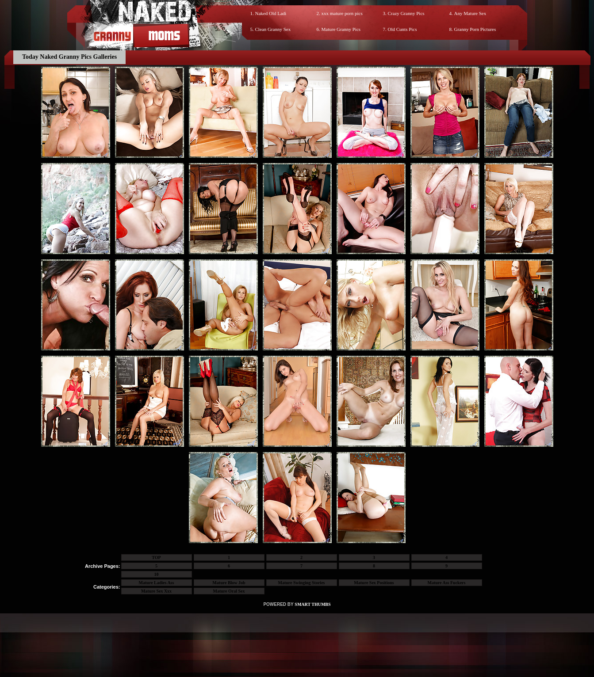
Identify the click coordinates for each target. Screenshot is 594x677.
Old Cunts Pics (402, 29)
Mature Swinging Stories (301, 582)
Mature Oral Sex (229, 591)
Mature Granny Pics (341, 29)
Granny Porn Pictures (475, 29)
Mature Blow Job (228, 582)
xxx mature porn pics (342, 13)
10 (156, 574)
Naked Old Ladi (271, 13)
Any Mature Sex (470, 13)
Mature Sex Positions (374, 582)
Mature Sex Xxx (156, 591)
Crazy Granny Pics (406, 13)
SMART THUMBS (312, 604)
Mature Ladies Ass (156, 582)
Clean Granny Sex (273, 29)
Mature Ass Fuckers (447, 582)
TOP (156, 557)
